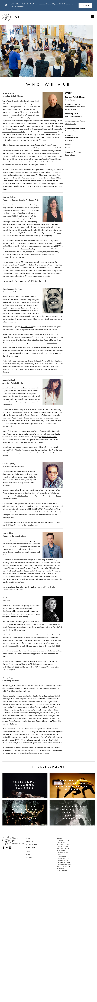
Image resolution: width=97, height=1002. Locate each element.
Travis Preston (70, 100)
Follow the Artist (64, 841)
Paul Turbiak (69, 140)
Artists (28, 851)
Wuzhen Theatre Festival (42, 137)
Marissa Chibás (70, 109)
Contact (29, 857)
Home (28, 838)
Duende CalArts (31, 845)
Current (60, 838)
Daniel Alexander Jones (73, 116)
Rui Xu (67, 147)
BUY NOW (85, 5)
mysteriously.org (32, 525)
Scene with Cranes (64, 862)
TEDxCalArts (54, 493)
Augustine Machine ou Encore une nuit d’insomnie (64, 866)
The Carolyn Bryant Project (42, 624)
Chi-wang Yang (70, 131)
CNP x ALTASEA (62, 870)
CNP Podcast (62, 856)
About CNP (29, 842)
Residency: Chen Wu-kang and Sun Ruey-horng (63, 848)
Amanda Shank (70, 123)
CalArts (28, 854)
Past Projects (30, 848)
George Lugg (70, 155)
